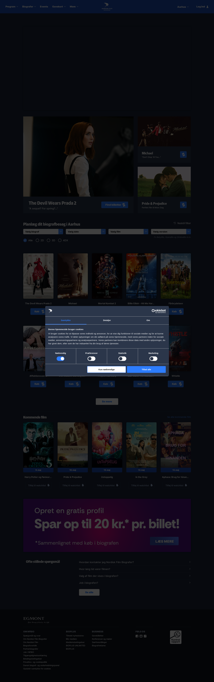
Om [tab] (148, 320)
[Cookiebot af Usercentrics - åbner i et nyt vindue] (154, 311)
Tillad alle (146, 369)
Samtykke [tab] (66, 320)
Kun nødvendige (107, 369)
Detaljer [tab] (107, 320)
